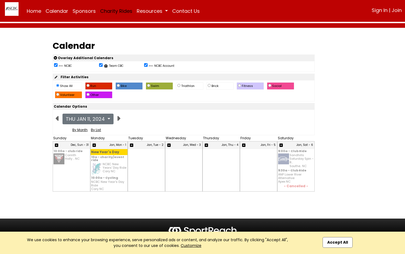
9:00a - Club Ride (292, 151)
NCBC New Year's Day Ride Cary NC (107, 185)
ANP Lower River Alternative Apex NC (290, 178)
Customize (191, 245)
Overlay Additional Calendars (83, 58)
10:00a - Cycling (104, 178)
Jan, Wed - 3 (192, 145)
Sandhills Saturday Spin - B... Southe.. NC (302, 160)
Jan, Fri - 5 (268, 145)
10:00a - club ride (68, 151)
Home (34, 11)
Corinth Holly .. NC (72, 157)
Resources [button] (150, 11)
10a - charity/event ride (107, 159)
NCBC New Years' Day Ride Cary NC (114, 167)
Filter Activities (71, 77)
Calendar (57, 11)
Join (397, 10)
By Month (80, 130)
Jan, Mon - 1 (117, 145)
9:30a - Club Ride (292, 171)
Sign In (380, 10)
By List (96, 130)
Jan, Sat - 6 (304, 145)
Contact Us (186, 11)
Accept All (337, 242)
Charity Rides (116, 11)
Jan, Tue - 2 (155, 145)
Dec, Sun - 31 (80, 145)
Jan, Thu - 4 (230, 145)
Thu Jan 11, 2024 (86, 119)
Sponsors (84, 11)
